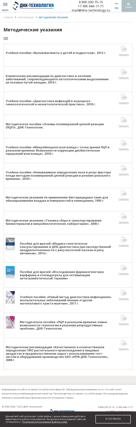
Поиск (128, 7)
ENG (117, 8)
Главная (8, 17)
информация (26, 17)
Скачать (124, 54)
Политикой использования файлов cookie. (45, 421)
